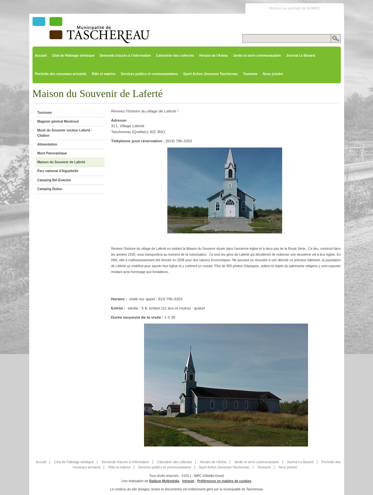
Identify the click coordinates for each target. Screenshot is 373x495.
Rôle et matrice (103, 74)
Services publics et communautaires (149, 74)
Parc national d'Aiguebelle (57, 171)
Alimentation (47, 144)
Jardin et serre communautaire (257, 55)
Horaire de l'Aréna (213, 55)
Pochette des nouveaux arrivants (61, 74)
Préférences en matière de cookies (224, 481)
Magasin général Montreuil (58, 121)
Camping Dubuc (50, 189)
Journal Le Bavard (300, 55)
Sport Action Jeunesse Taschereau (210, 74)
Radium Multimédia (164, 481)
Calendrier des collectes (175, 55)
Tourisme (250, 74)
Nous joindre (273, 74)
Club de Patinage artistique (73, 55)
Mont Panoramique (52, 153)
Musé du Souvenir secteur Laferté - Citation (65, 133)
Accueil (41, 55)
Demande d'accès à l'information (125, 55)
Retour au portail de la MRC (294, 8)
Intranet (188, 481)
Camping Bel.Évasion (54, 180)
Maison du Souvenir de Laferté (61, 162)
